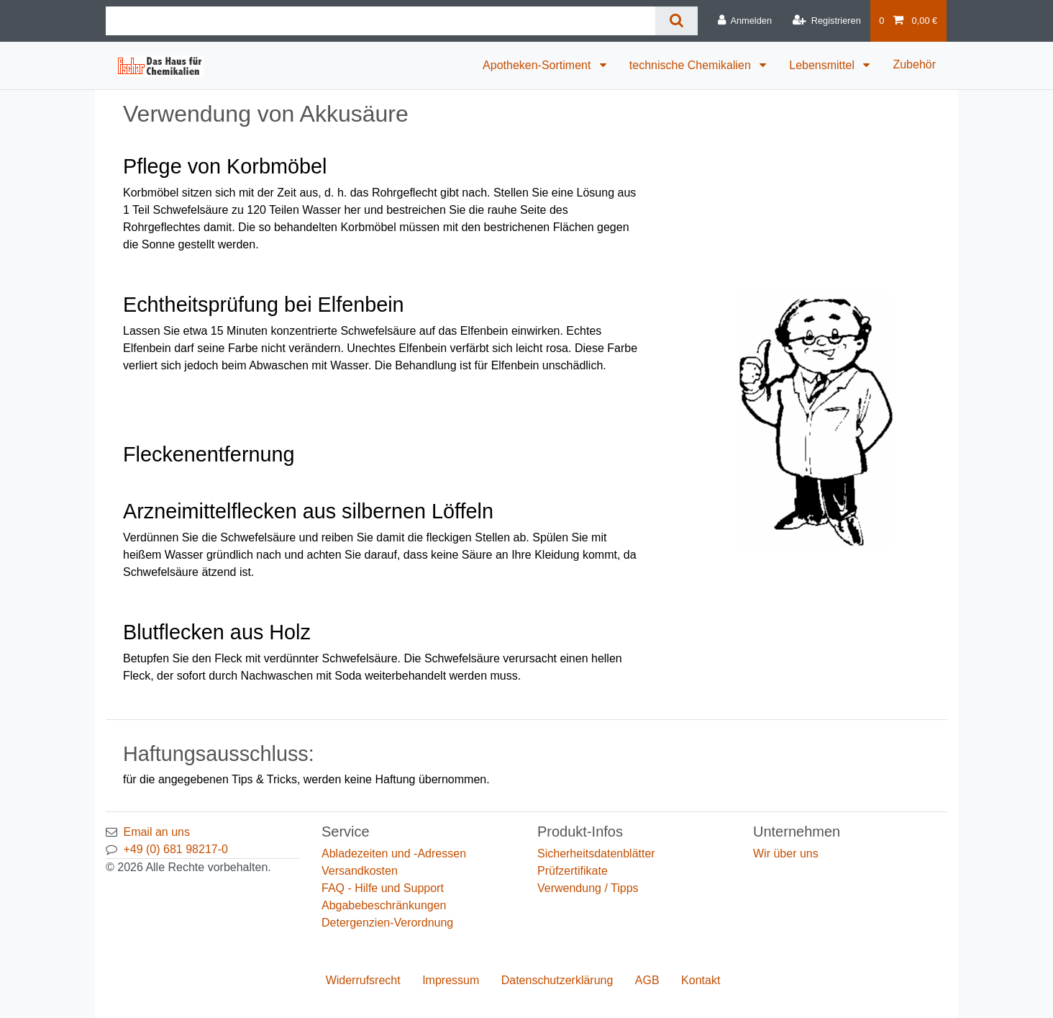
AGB (647, 980)
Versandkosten (360, 871)
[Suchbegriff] (380, 20)
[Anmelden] (744, 21)
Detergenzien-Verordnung (387, 922)
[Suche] (676, 20)
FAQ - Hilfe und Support (383, 888)
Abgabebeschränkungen (384, 905)
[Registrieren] (826, 21)
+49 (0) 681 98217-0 (175, 849)
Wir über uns (786, 853)
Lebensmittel (823, 65)
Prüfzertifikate (572, 871)
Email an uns (156, 832)
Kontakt (700, 980)
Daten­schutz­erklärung (557, 980)
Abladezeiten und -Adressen (394, 853)
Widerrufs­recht (363, 980)
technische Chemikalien (691, 65)
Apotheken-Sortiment (538, 65)
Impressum (450, 980)
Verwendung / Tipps (588, 888)
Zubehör (914, 64)
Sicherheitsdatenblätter (596, 853)
